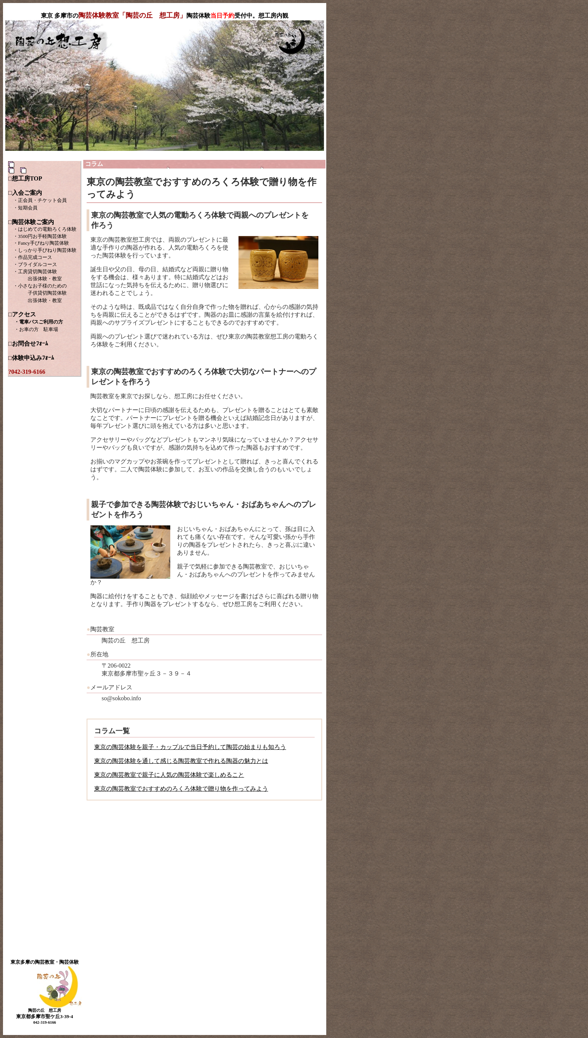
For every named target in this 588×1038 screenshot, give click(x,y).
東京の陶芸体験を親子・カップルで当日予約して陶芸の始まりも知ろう (190, 747)
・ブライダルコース (35, 264)
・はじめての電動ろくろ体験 (42, 229)
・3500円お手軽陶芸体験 (40, 236)
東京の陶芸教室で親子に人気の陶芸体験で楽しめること (169, 775)
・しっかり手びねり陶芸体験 (44, 250)
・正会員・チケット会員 (40, 200)
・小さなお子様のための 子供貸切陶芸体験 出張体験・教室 (37, 293)
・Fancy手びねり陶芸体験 (41, 243)
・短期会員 (25, 208)
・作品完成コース (32, 257)
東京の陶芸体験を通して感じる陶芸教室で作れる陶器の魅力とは (181, 761)
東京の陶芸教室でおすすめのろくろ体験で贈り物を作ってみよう (181, 788)
